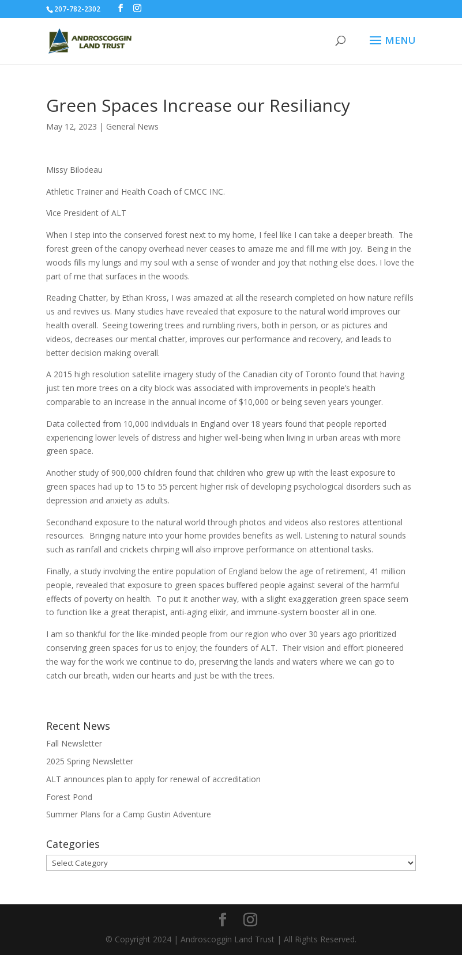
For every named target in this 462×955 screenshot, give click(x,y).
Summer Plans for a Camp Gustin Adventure (128, 814)
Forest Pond (69, 796)
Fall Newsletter (74, 743)
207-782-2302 (77, 9)
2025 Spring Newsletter (89, 761)
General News (132, 126)
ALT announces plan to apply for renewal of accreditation (153, 779)
